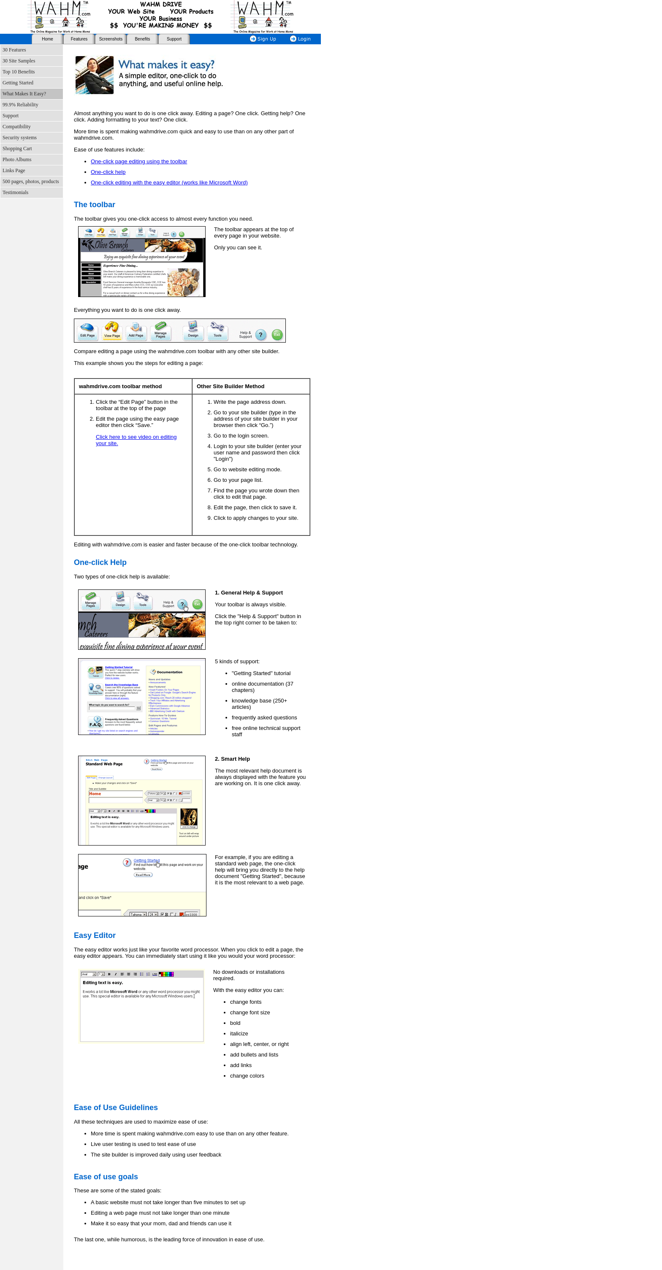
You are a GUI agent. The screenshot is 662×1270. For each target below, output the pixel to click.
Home (47, 39)
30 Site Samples (19, 61)
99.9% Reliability (20, 105)
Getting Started (18, 83)
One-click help (108, 172)
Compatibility (17, 127)
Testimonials (15, 192)
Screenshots (111, 39)
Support (174, 39)
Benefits (142, 39)
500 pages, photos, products (31, 181)
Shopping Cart (17, 148)
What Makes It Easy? (24, 94)
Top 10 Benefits (19, 72)
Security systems (20, 138)
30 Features (14, 50)
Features (79, 39)
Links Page (14, 170)
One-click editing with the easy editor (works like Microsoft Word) (169, 182)
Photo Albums (17, 159)
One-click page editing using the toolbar (139, 161)
